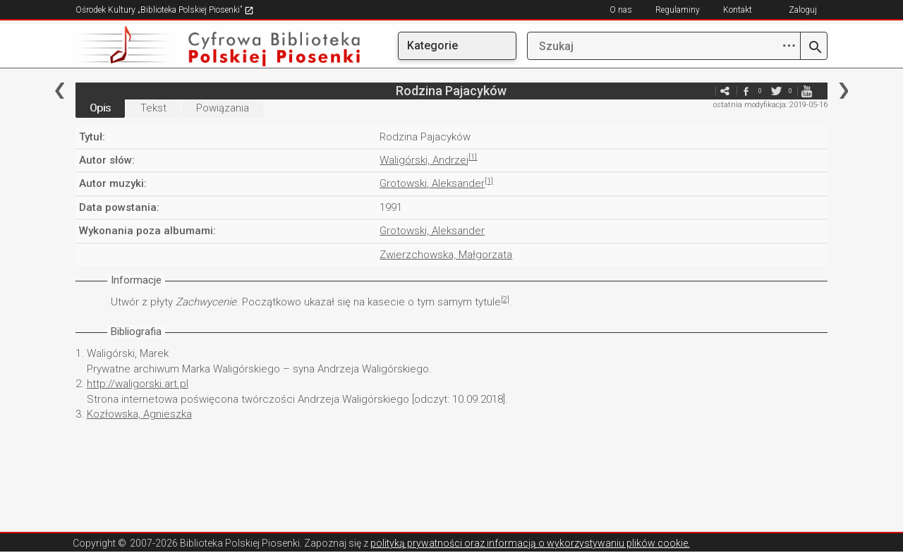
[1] (472, 157)
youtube (806, 91)
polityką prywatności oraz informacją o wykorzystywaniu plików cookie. (530, 543)
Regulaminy (677, 10)
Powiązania (222, 108)
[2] (505, 299)
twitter (776, 91)
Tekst (153, 108)
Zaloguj (803, 10)
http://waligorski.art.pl (137, 383)
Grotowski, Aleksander (432, 183)
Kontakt (737, 10)
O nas (621, 10)
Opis (100, 108)
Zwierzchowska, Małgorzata (446, 254)
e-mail (703, 91)
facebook (746, 91)
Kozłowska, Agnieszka (139, 414)
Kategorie (432, 45)
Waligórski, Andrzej (424, 160)
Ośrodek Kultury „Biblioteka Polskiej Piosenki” (164, 10)
